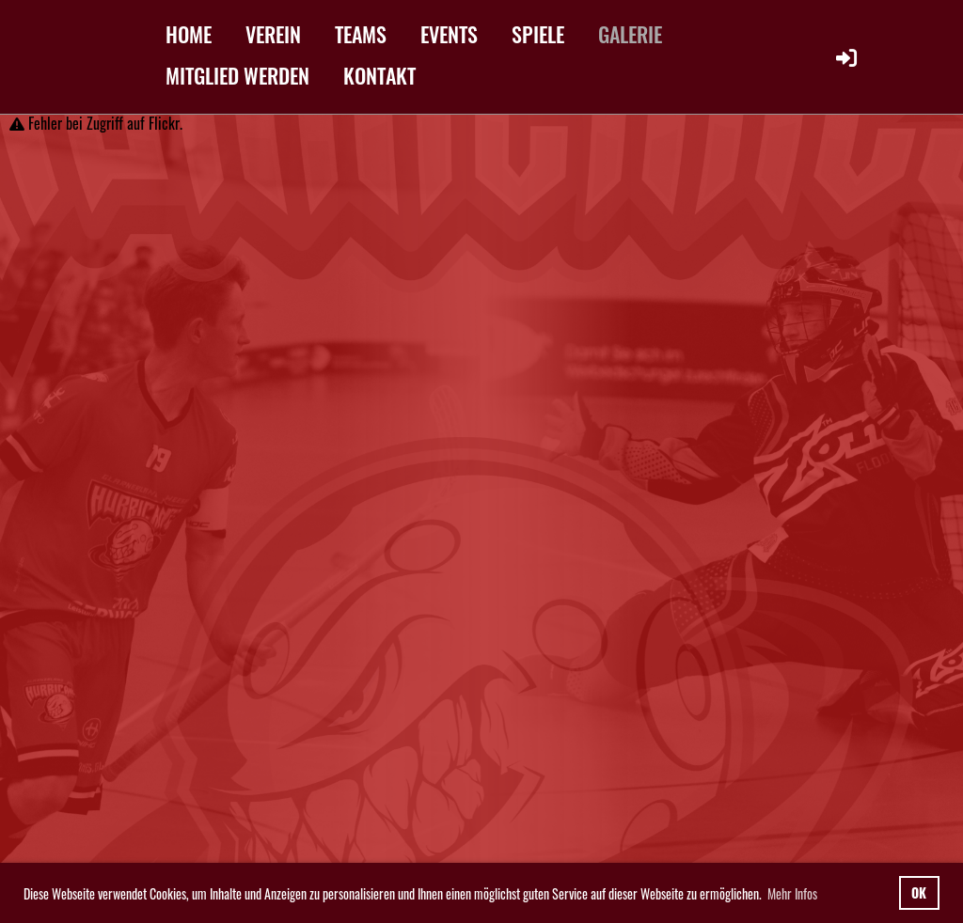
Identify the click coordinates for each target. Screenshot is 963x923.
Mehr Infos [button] (792, 893)
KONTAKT (379, 75)
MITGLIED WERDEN (237, 75)
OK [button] (918, 892)
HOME (189, 34)
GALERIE (630, 34)
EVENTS (449, 34)
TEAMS (361, 34)
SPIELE (538, 34)
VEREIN (273, 34)
